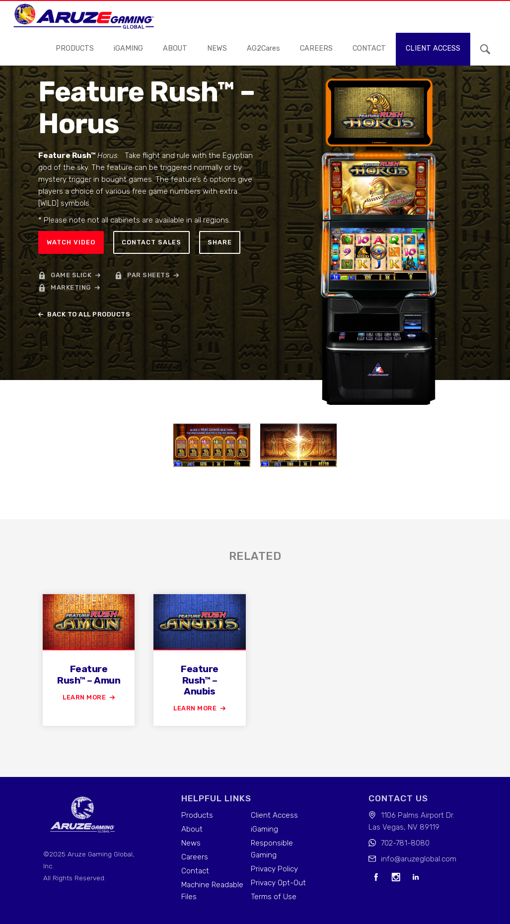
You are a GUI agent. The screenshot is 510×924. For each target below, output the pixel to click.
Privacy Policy (274, 868)
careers (316, 48)
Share (220, 242)
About (175, 48)
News (191, 843)
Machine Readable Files (212, 890)
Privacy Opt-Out (278, 882)
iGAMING (128, 48)
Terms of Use (273, 896)
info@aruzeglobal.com (418, 858)
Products (75, 48)
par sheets (148, 275)
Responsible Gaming (272, 849)
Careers (194, 856)
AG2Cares (263, 48)
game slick (71, 275)
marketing (71, 287)
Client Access (274, 815)
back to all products (88, 314)
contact (369, 48)
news (217, 48)
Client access (433, 48)
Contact (195, 870)
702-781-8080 (405, 843)
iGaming (264, 829)
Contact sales (151, 242)
